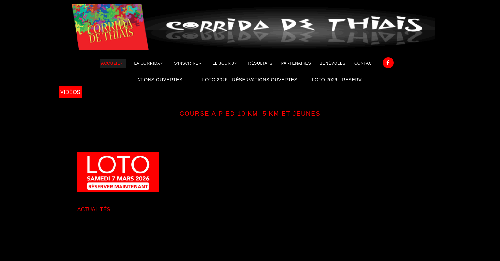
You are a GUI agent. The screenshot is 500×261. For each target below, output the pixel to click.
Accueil (110, 63)
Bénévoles (333, 63)
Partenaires (296, 63)
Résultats (260, 63)
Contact (364, 63)
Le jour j (223, 63)
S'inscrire (186, 63)
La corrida (147, 63)
